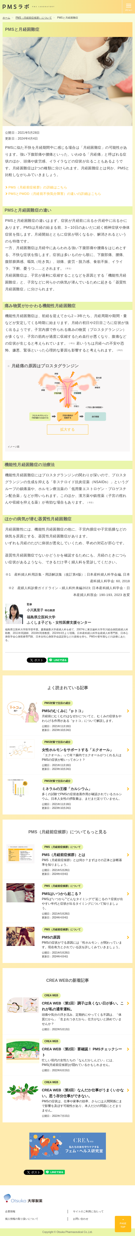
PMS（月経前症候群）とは (63, 855)
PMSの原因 (51, 937)
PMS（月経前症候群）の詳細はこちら (37, 187)
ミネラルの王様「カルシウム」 (67, 789)
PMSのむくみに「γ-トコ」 (63, 711)
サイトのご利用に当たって (88, 1211)
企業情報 (10, 1211)
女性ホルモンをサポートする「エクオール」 (77, 750)
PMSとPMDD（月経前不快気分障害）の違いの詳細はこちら (54, 194)
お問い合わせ (80, 1218)
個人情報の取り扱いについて (21, 1218)
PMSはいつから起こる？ (62, 894)
